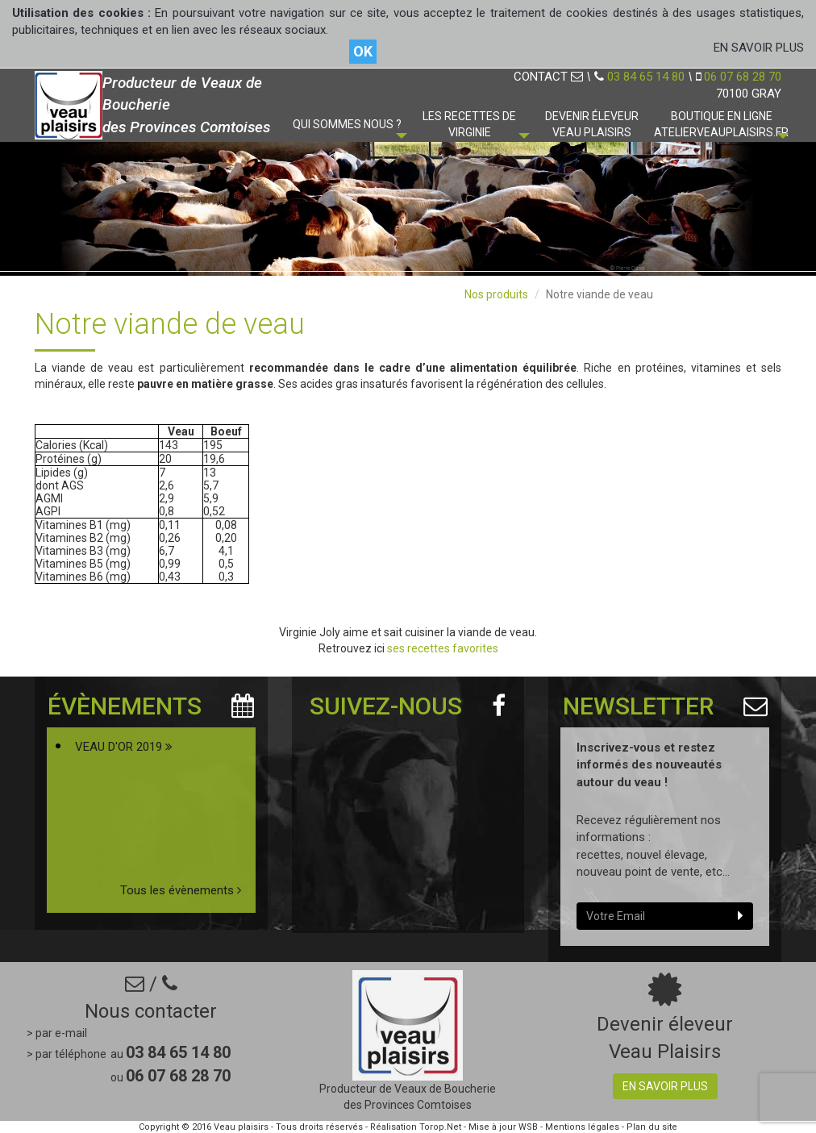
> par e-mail (57, 1033)
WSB (528, 1127)
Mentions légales (582, 1127)
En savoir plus (665, 1086)
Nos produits (496, 294)
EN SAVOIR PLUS (759, 47)
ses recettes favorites (442, 648)
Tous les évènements (180, 890)
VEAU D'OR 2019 (124, 746)
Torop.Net (440, 1127)
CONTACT (548, 76)
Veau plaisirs (241, 1127)
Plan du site (652, 1127)
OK (363, 51)
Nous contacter (151, 1011)
